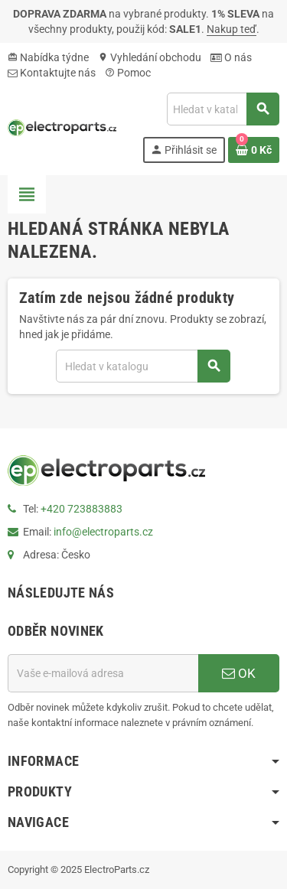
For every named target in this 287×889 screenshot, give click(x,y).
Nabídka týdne (48, 57)
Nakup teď (231, 29)
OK (239, 673)
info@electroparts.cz (103, 532)
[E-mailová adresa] (103, 673)
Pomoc (128, 73)
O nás (231, 57)
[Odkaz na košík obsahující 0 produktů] (253, 150)
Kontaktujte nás (52, 73)
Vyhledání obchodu (149, 57)
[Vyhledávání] (223, 109)
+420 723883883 (81, 509)
